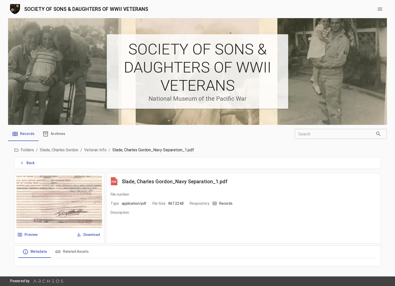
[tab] (23, 134)
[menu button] (380, 9)
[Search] (378, 134)
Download (88, 234)
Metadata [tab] (34, 252)
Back (27, 163)
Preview (28, 234)
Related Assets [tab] (72, 252)
